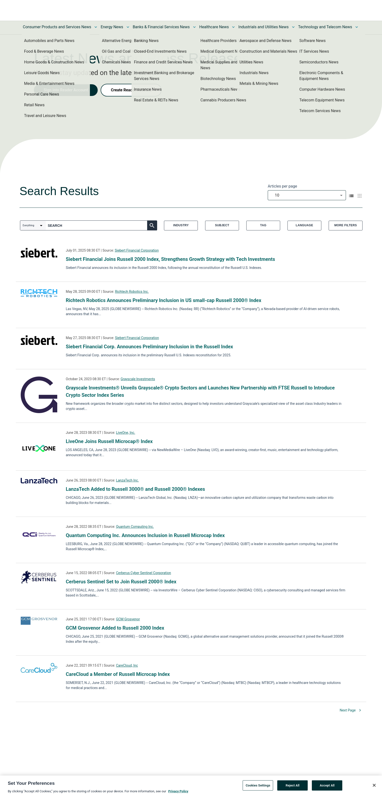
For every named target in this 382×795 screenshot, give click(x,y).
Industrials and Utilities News (263, 27)
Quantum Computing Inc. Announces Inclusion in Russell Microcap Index (145, 535)
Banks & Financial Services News (161, 27)
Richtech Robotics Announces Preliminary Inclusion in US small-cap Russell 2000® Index (163, 300)
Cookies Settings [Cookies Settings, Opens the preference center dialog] (258, 787)
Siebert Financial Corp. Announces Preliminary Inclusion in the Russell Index (149, 347)
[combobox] (307, 195)
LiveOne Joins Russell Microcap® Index (109, 441)
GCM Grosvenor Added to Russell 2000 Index (115, 628)
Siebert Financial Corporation (137, 250)
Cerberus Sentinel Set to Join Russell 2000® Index (121, 582)
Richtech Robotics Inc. (132, 291)
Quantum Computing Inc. (135, 527)
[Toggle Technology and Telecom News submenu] (356, 27)
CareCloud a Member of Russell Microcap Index (118, 674)
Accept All (327, 787)
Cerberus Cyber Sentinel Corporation (143, 573)
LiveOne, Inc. (125, 433)
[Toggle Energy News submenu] (127, 27)
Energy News (112, 27)
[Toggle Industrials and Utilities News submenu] (293, 27)
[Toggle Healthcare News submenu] (233, 27)
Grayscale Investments (138, 379)
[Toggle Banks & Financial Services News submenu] (194, 27)
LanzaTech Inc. (127, 480)
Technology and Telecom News (325, 27)
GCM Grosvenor (128, 619)
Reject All (293, 787)
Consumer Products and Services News (57, 27)
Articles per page (282, 186)
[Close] (374, 787)
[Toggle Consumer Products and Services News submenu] (95, 27)
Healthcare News (214, 27)
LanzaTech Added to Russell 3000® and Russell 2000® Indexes (135, 489)
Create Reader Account (131, 90)
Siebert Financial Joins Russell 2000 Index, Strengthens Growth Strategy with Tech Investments (170, 259)
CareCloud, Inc (127, 665)
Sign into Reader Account (66, 90)
